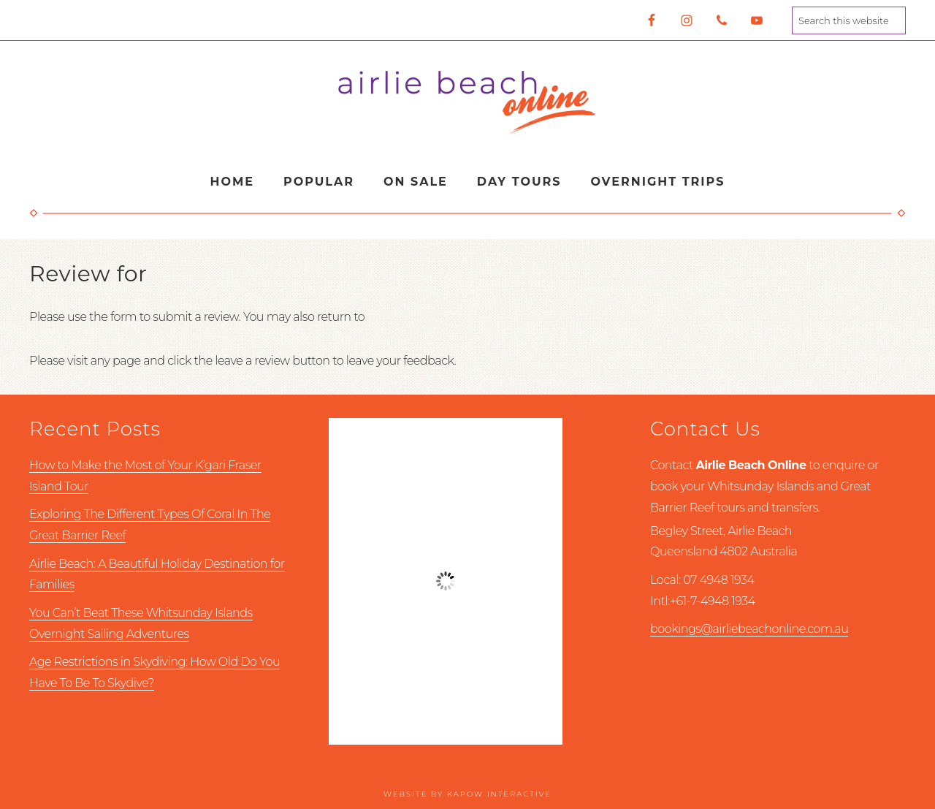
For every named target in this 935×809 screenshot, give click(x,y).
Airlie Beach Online (467, 101)
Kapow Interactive (499, 794)
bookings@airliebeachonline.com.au (749, 629)
